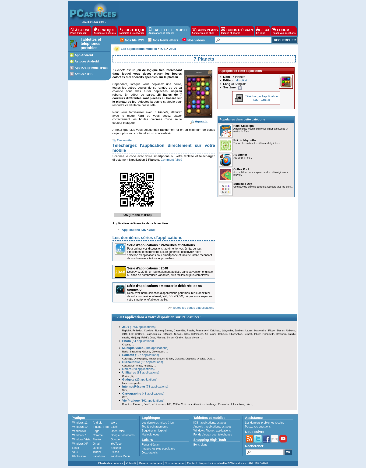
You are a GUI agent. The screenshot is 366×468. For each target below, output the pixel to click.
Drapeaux (191, 358)
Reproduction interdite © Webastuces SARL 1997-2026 (233, 463)
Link (131, 334)
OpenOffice (118, 431)
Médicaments (158, 404)
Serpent (248, 334)
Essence (137, 404)
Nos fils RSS (134, 40)
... (202, 337)
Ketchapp (215, 330)
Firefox (97, 439)
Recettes (126, 404)
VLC (75, 452)
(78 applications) (145, 386)
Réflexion (137, 330)
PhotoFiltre (79, 456)
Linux (75, 448)
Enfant (169, 358)
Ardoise (201, 358)
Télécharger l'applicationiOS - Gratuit (261, 98)
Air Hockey (210, 334)
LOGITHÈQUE (132, 30)
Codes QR (127, 376)
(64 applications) (138, 341)
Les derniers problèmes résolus (264, 422)
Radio (125, 351)
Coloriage (127, 358)
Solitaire (139, 334)
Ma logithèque (150, 434)
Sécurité (116, 448)
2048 (124, 334)
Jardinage (211, 404)
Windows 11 (80, 422)
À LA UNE (80, 30)
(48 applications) (143, 393)
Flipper (271, 330)
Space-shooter (192, 337)
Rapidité (126, 330)
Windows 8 (79, 431)
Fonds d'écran (151, 444)
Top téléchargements (155, 426)
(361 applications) (143, 400)
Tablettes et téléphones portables (91, 43)
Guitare (146, 351)
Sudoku (178, 334)
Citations (179, 358)
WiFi (124, 390)
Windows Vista (81, 439)
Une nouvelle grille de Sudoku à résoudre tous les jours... (262, 186)
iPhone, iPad (101, 426)
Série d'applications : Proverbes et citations (161, 245)
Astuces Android (87, 61)
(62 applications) (142, 362)
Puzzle (190, 330)
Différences (197, 334)
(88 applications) (140, 372)
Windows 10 (80, 426)
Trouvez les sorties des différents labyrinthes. (256, 143)
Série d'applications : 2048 (147, 268)
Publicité (131, 463)
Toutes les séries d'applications (193, 307)
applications (208, 422)
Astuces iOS (84, 74)
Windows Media (120, 456)
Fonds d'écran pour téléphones (213, 434)
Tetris (187, 334)
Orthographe (140, 358)
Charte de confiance (110, 463)
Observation (235, 334)
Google (115, 439)
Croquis (126, 344)
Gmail (96, 443)
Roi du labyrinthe (244, 140)
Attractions (199, 404)
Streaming (135, 351)
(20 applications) (138, 369)
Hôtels (249, 404)
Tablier (257, 334)
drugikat (241, 80)
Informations (237, 404)
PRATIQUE (105, 30)
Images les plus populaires (158, 448)
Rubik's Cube (148, 337)
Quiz (209, 358)
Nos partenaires (174, 463)
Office (139, 365)
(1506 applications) (139, 327)
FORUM (284, 30)
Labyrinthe (227, 330)
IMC (169, 404)
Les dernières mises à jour (158, 422)
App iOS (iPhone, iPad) (91, 67)
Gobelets (223, 334)
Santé (147, 404)
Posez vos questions (258, 426)
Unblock (290, 330)
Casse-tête (124, 140)
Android (97, 422)
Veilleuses (186, 404)
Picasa (115, 452)
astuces (221, 422)
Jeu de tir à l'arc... (242, 157)
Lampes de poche (131, 383)
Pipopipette (268, 334)
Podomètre (223, 404)
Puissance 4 (202, 330)
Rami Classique (243, 125)
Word (114, 422)
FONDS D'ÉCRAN (237, 30)
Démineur (281, 334)
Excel (114, 426)
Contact (192, 463)
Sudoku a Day (242, 183)
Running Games (163, 330)
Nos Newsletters (165, 40)
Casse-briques (153, 334)
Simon (170, 337)
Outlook (97, 448)
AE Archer (240, 154)
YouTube (116, 443)
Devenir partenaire (150, 463)
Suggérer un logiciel (154, 430)
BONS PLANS (205, 30)
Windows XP (80, 443)
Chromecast (158, 351)
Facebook (99, 456)
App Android (84, 55)
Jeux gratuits (150, 452)
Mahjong (135, 337)
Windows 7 (79, 435)
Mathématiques (157, 358)
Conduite (148, 330)
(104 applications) (145, 348)
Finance (148, 365)
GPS (124, 397)
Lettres (249, 330)
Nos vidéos (196, 40)
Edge (96, 431)
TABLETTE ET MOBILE (168, 30)
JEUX (262, 30)
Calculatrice (128, 365)
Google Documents (123, 435)
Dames (281, 330)
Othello (179, 337)
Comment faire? (171, 159)
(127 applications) (140, 355)
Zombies (239, 330)
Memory (161, 337)
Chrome (98, 435)
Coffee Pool (241, 169)
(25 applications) (140, 379)
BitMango (167, 334)
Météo (176, 404)
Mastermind (260, 330)
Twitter (97, 452)
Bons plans (200, 444)
